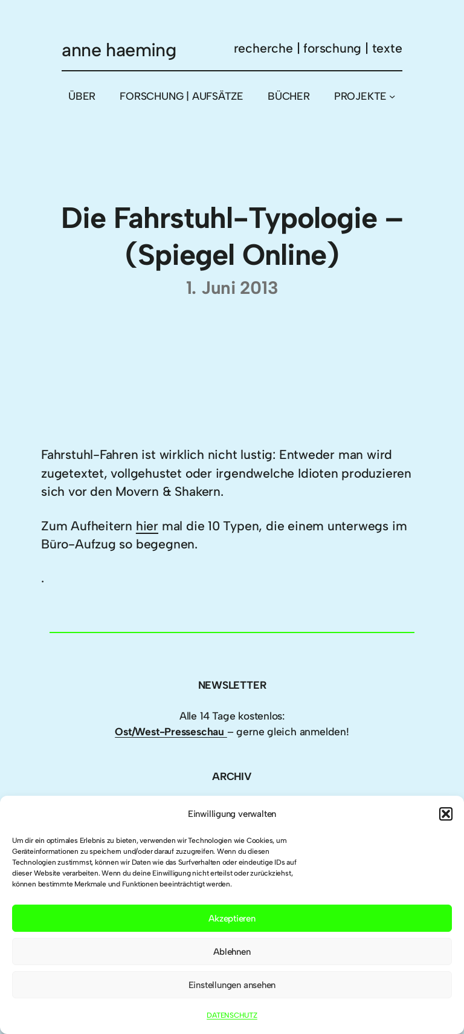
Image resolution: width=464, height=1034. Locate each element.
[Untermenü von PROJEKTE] (392, 96)
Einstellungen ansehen (232, 985)
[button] (446, 814)
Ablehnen (231, 951)
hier (147, 525)
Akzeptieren (232, 918)
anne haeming (119, 50)
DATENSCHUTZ (232, 1015)
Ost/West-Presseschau (171, 731)
